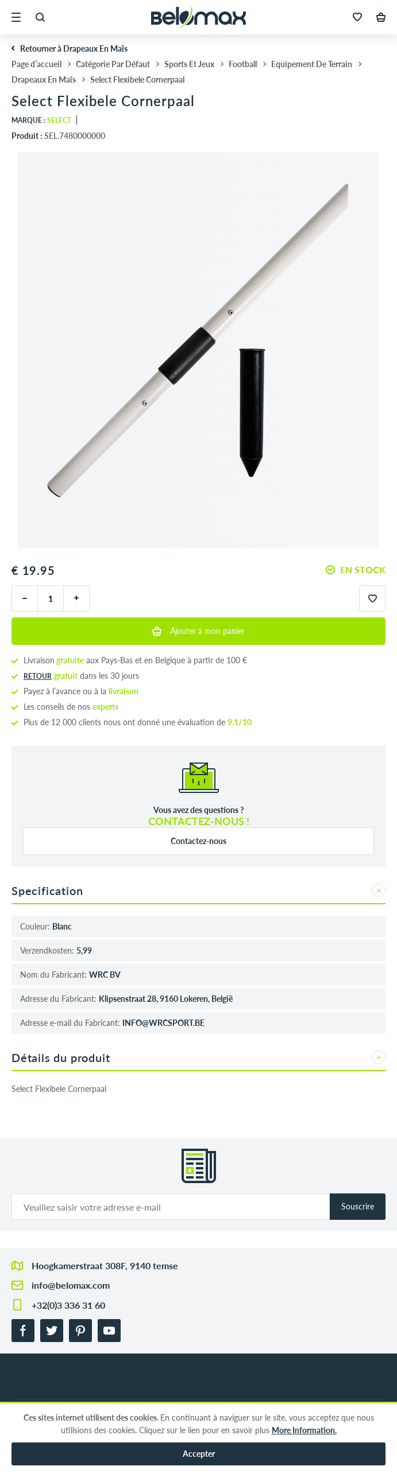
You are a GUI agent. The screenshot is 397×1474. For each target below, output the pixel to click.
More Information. (304, 1430)
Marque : (41, 120)
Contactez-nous (198, 841)
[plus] (77, 598)
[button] (16, 17)
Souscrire (357, 1206)
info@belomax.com (71, 1284)
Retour (38, 676)
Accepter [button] (199, 1454)
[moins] (24, 598)
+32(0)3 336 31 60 (68, 1305)
